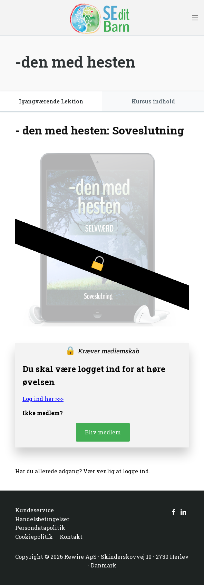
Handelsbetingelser (42, 519)
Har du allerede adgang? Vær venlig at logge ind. (82, 471)
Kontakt (71, 536)
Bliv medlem (103, 432)
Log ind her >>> (43, 398)
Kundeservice (34, 510)
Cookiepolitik (34, 536)
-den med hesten (75, 62)
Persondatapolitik (40, 527)
